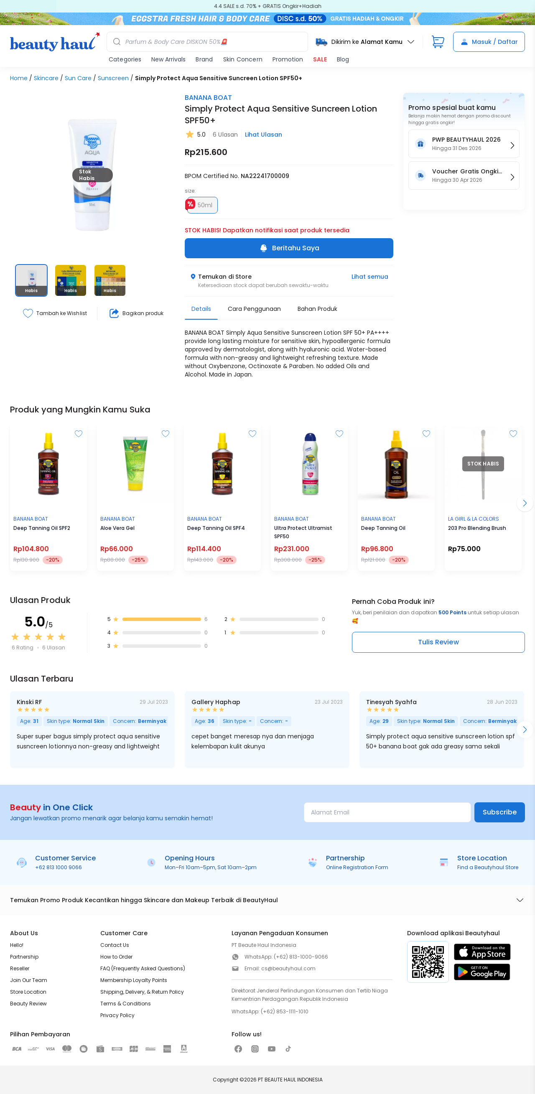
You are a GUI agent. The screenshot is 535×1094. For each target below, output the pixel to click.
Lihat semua (370, 276)
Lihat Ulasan (263, 134)
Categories (125, 59)
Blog (343, 59)
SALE (320, 59)
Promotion (288, 59)
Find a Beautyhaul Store (487, 867)
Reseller (19, 968)
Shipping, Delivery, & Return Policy (142, 991)
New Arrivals (168, 59)
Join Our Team (28, 980)
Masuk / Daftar (489, 42)
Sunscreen (113, 78)
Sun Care (78, 78)
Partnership (24, 956)
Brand (204, 59)
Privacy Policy (117, 1015)
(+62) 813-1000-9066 (301, 956)
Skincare (46, 78)
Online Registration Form (357, 867)
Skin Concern (242, 59)
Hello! (16, 945)
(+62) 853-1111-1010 (284, 1011)
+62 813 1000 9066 (58, 867)
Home (19, 78)
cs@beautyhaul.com (288, 968)
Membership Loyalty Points (133, 980)
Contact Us (114, 945)
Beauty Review (28, 1003)
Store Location (28, 991)
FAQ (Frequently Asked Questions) (142, 968)
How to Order (116, 956)
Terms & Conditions (125, 1003)
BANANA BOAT (208, 97)
